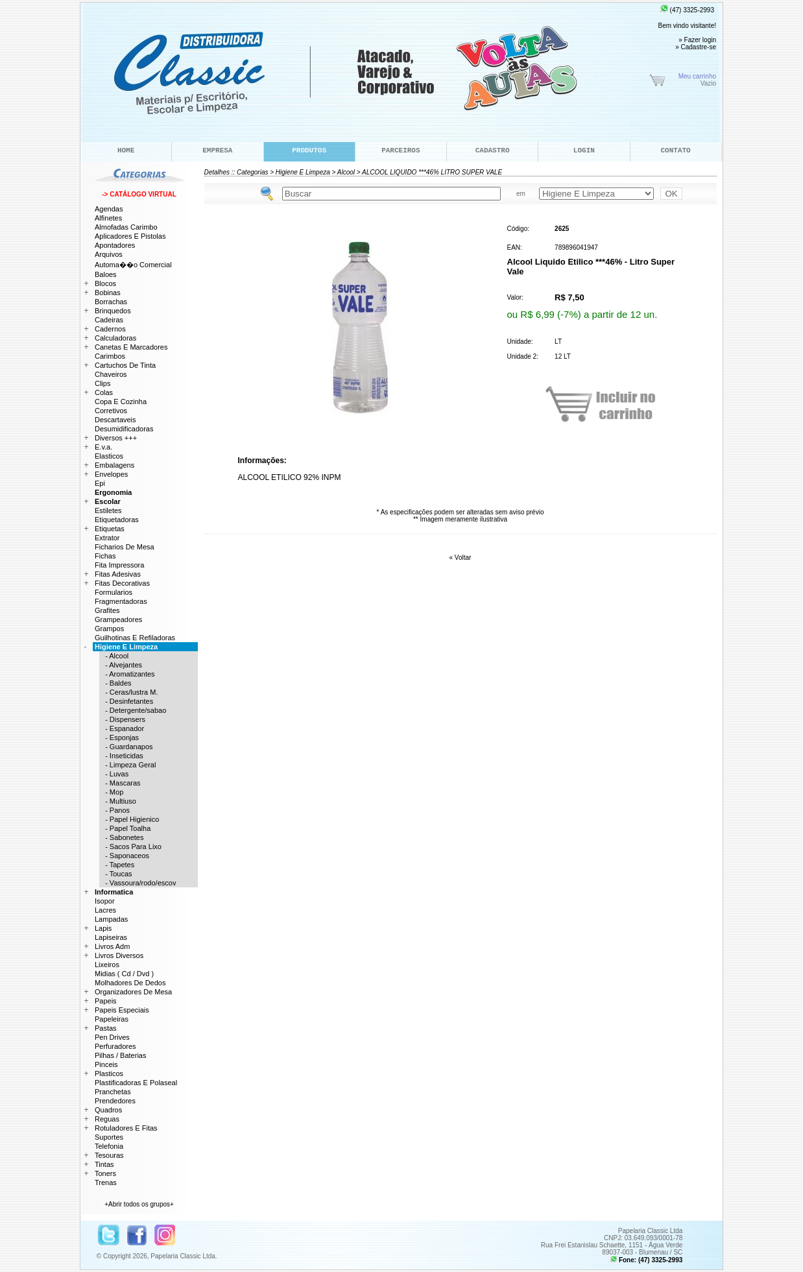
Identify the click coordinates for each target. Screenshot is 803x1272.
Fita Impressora (119, 565)
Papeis (106, 1001)
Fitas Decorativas (122, 583)
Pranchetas (113, 1092)
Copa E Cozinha (121, 401)
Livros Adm (112, 946)
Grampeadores (118, 619)
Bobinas (108, 292)
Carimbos (110, 356)
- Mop (111, 792)
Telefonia (109, 1146)
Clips (102, 383)
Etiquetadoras (117, 519)
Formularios (113, 592)
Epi (100, 483)
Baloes (106, 274)
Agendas (109, 209)
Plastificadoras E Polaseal (136, 1082)
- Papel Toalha (124, 828)
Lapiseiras (111, 937)
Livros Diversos (119, 955)
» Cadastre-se (695, 47)
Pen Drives (112, 1037)
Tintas (104, 1164)
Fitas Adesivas (118, 574)
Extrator (107, 538)
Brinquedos (113, 311)
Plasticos (109, 1073)
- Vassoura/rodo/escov (137, 883)
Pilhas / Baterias (120, 1055)
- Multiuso (117, 801)
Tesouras (109, 1155)
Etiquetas (110, 529)
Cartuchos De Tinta (125, 365)
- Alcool (113, 656)
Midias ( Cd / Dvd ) (124, 974)
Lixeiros (107, 964)
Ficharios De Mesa (124, 547)
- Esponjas (119, 737)
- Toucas (115, 874)
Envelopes (111, 474)
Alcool (346, 172)
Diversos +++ (116, 438)
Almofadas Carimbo (126, 227)
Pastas (106, 1028)
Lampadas (111, 919)
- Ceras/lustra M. (128, 692)
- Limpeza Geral (127, 765)
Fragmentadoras (121, 601)
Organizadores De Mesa (133, 992)
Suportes (109, 1137)
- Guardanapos (126, 746)
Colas (104, 392)
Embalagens (114, 465)
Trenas (106, 1182)
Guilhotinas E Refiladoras (135, 638)
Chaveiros (111, 374)
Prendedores (115, 1101)
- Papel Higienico (129, 819)
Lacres (105, 910)
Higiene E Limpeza (303, 172)
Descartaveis (115, 420)
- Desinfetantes (126, 701)
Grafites (107, 610)
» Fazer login (697, 39)
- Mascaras (120, 783)
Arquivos (109, 254)
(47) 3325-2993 (687, 10)
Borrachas (111, 302)
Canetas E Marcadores (131, 347)
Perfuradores (115, 1046)
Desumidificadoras (124, 429)
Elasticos (109, 456)
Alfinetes (108, 218)
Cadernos (110, 329)
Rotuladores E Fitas (126, 1128)
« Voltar (460, 557)
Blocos (105, 283)
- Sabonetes (121, 837)
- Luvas (113, 774)
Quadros (108, 1110)
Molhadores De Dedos (130, 983)
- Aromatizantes (127, 674)
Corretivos (111, 410)
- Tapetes (116, 865)
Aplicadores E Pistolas (130, 236)
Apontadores (115, 245)
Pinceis (106, 1064)
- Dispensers (122, 719)
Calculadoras (115, 338)
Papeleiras (111, 1019)
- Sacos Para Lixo (130, 846)
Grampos (109, 628)
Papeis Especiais (122, 1010)
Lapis (103, 928)
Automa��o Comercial (133, 265)
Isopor (105, 901)
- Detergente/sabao (132, 710)
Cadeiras (109, 320)
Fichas (105, 556)
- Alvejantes (120, 665)
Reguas (107, 1119)
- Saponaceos (124, 855)
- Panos (114, 810)
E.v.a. (103, 447)
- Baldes (115, 683)
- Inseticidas (121, 756)
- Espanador (121, 728)
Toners (105, 1173)
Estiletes (108, 510)
